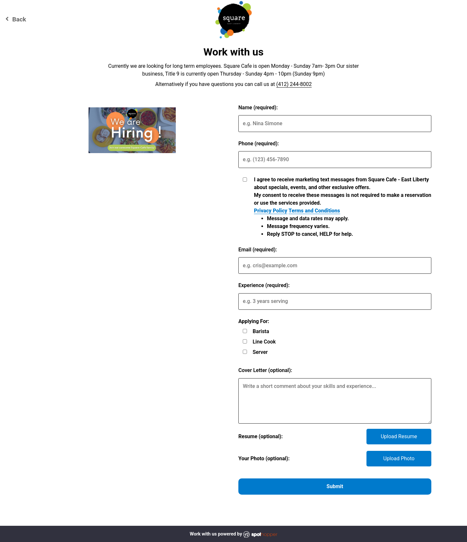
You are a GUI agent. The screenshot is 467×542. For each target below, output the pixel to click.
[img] (132, 130)
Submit (335, 486)
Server (260, 352)
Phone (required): (258, 143)
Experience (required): (264, 285)
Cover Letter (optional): (265, 370)
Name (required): (258, 107)
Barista (261, 331)
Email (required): (257, 250)
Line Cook (264, 342)
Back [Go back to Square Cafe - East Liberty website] (14, 19)
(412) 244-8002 (294, 84)
